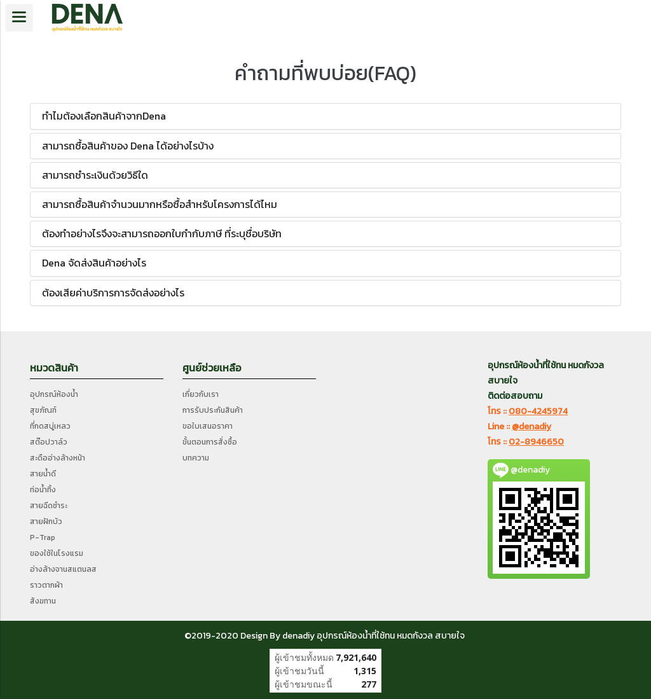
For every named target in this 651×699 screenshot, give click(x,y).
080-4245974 (538, 411)
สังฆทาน (43, 601)
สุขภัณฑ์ (43, 410)
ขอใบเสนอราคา (207, 426)
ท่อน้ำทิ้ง (43, 489)
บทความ (195, 458)
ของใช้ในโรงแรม (56, 553)
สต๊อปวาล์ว (48, 442)
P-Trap (42, 537)
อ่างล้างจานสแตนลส (63, 569)
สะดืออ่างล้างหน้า (57, 458)
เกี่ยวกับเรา (200, 394)
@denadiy (531, 426)
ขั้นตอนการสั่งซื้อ (209, 442)
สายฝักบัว (46, 521)
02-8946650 (536, 441)
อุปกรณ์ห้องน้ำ (54, 394)
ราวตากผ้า (46, 585)
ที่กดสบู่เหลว (50, 426)
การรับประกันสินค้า (212, 410)
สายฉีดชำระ (48, 505)
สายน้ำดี (43, 474)
